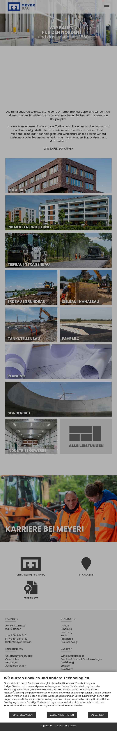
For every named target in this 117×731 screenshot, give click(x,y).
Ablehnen (97, 715)
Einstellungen (23, 715)
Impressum (47, 725)
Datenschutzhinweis (65, 725)
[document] (58, 693)
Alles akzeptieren (62, 715)
